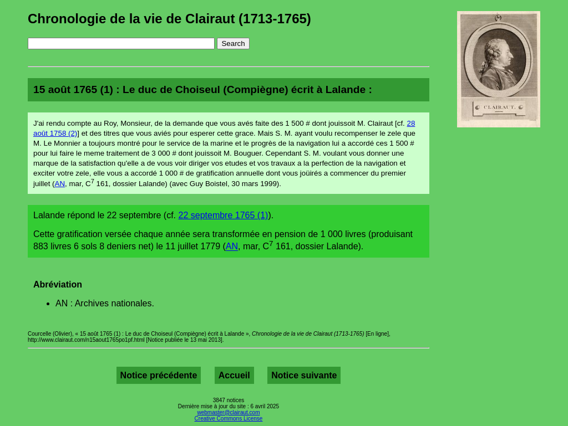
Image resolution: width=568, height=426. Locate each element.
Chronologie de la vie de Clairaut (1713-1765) (169, 18)
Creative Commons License (229, 418)
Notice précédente (158, 375)
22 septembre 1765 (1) (223, 215)
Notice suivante (304, 375)
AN (60, 183)
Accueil (234, 375)
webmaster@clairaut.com (228, 412)
